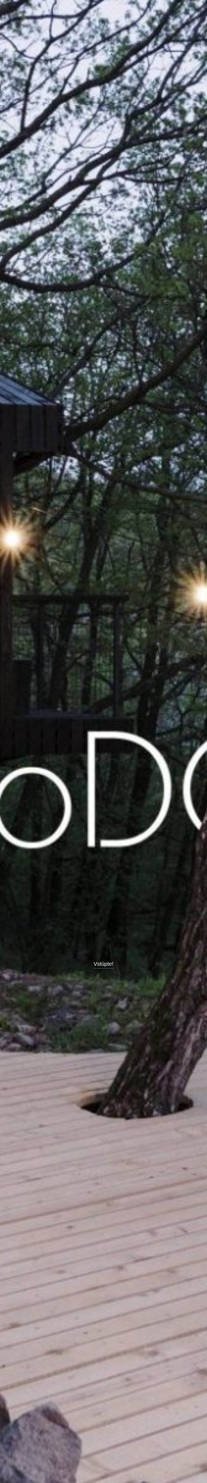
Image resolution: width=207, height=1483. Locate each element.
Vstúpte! (103, 964)
